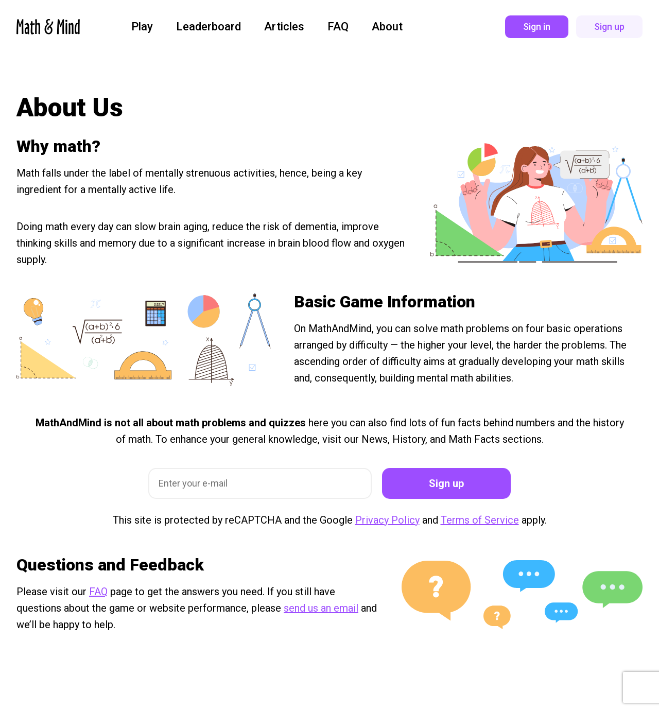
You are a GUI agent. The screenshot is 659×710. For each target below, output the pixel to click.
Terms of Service (480, 520)
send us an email (321, 608)
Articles (284, 26)
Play (142, 26)
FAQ (338, 26)
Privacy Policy (387, 520)
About (387, 26)
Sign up (446, 483)
